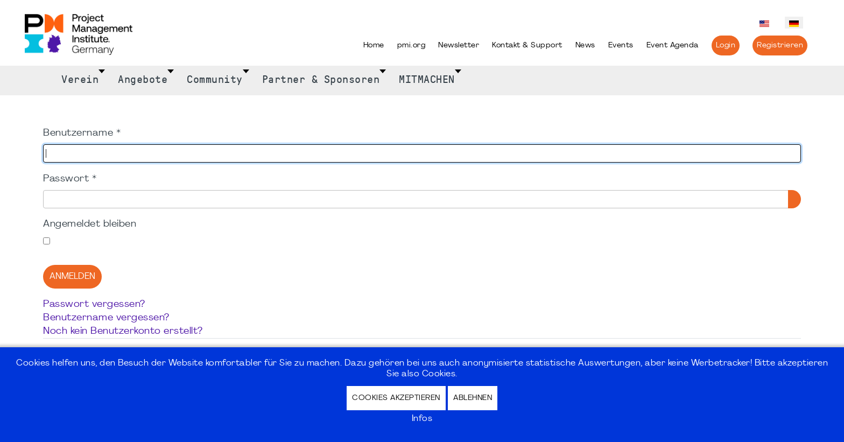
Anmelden (72, 276)
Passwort (69, 179)
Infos (422, 419)
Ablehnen (472, 398)
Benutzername (82, 133)
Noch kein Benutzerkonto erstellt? (123, 331)
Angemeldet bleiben (89, 224)
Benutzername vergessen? (106, 317)
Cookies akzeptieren (396, 398)
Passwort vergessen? (94, 304)
